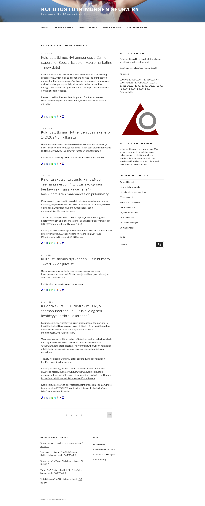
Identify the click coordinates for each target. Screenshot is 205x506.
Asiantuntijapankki (112, 27)
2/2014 (138, 83)
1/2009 (132, 89)
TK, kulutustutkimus (129, 212)
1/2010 (160, 86)
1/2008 (140, 89)
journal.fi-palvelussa (72, 157)
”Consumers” (46, 461)
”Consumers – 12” (48, 443)
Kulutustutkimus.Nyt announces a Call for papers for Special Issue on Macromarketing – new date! (76, 62)
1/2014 (145, 83)
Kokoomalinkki (126, 92)
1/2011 (145, 86)
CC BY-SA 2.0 (70, 455)
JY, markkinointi (126, 197)
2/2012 (123, 86)
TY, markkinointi (127, 217)
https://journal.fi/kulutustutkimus (68, 372)
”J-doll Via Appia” (47, 479)
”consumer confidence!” (51, 452)
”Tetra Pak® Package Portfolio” (54, 470)
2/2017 (139, 80)
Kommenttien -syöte (104, 454)
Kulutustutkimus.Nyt (136, 27)
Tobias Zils (60, 461)
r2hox (61, 443)
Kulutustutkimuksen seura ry (90, 9)
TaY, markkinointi (127, 207)
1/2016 (123, 83)
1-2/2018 (131, 80)
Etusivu (44, 27)
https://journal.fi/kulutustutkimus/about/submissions (68, 378)
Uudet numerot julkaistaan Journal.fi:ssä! (138, 68)
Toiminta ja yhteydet (63, 27)
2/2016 (154, 80)
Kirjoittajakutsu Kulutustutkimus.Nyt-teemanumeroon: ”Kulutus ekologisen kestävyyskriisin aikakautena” (71, 311)
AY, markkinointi (127, 182)
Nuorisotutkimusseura (130, 202)
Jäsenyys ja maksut (88, 27)
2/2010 (152, 86)
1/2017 (147, 80)
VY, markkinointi (127, 228)
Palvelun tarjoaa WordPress (53, 499)
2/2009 (124, 89)
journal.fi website (57, 91)
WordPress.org (99, 459)
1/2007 (148, 89)
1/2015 (130, 83)
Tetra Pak (76, 470)
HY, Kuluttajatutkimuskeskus (133, 192)
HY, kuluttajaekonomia (130, 187)
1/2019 (123, 80)
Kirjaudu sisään (99, 444)
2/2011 (137, 86)
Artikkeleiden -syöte (104, 449)
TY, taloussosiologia (129, 222)
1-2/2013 (153, 83)
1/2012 (130, 86)
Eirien (60, 479)
